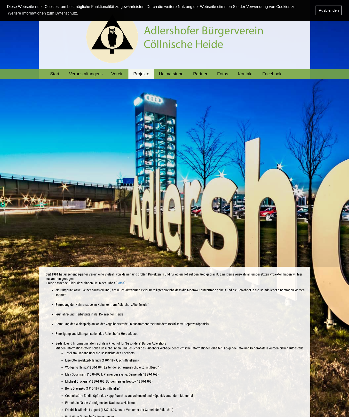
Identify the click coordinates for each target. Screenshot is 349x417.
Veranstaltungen (87, 75)
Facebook (271, 73)
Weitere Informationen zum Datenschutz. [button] (43, 13)
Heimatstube (171, 73)
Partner (200, 73)
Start (54, 73)
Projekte (141, 73)
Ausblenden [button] (329, 10)
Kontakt (245, 73)
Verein (117, 73)
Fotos (222, 73)
